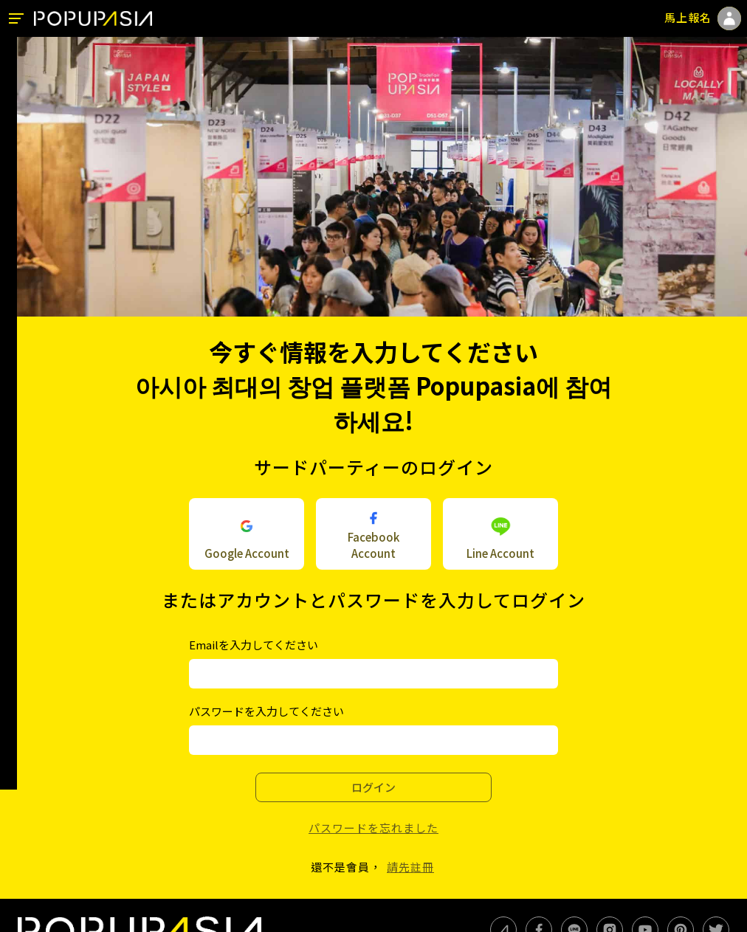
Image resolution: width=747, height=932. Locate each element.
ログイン (373, 787)
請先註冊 (410, 866)
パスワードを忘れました (373, 827)
